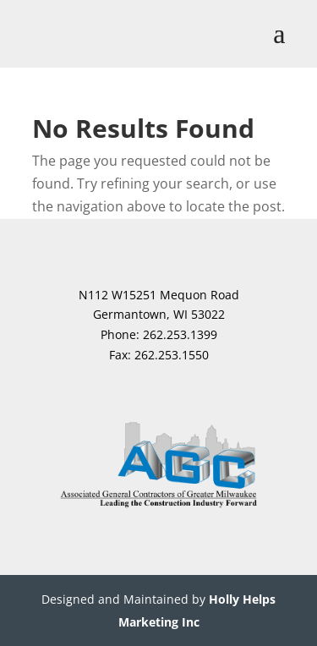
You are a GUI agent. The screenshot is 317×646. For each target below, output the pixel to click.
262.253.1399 (180, 334)
